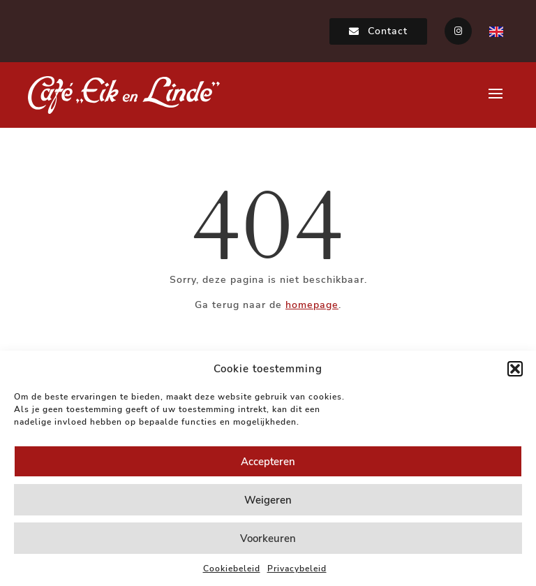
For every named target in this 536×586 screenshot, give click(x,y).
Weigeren (268, 500)
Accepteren (268, 462)
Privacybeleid (297, 568)
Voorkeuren (268, 538)
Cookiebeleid (231, 568)
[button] (515, 369)
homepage (311, 305)
